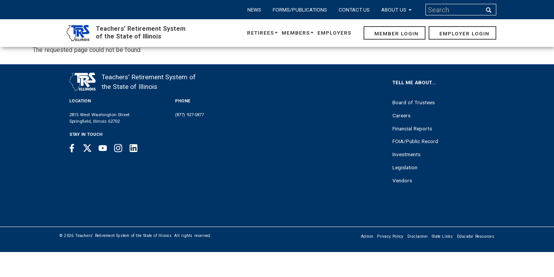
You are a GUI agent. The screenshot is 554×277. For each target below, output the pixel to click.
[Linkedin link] (133, 148)
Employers (334, 33)
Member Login (396, 33)
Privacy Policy (390, 236)
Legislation (404, 167)
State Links (442, 236)
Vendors (402, 180)
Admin (367, 236)
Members (298, 33)
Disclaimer (417, 236)
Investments (406, 154)
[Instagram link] (118, 148)
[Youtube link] (103, 148)
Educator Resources (475, 236)
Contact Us (354, 10)
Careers (401, 115)
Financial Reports (412, 128)
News (254, 10)
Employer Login (464, 33)
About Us (396, 10)
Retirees (262, 33)
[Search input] (454, 9)
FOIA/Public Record (415, 141)
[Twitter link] (87, 148)
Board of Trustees (413, 102)
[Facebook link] (72, 148)
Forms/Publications (300, 10)
